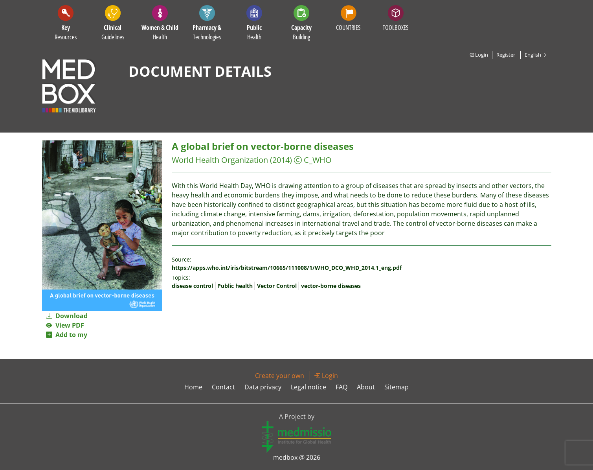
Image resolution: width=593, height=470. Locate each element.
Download (67, 315)
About (366, 387)
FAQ (341, 387)
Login (478, 54)
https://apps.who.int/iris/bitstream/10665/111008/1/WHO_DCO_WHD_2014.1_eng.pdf (287, 267)
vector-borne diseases (331, 285)
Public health (235, 285)
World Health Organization (220, 160)
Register (505, 54)
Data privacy (262, 387)
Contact (223, 387)
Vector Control (277, 285)
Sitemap (396, 387)
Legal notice (308, 387)
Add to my (66, 334)
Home (193, 387)
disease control (192, 285)
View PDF (65, 325)
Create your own (279, 375)
